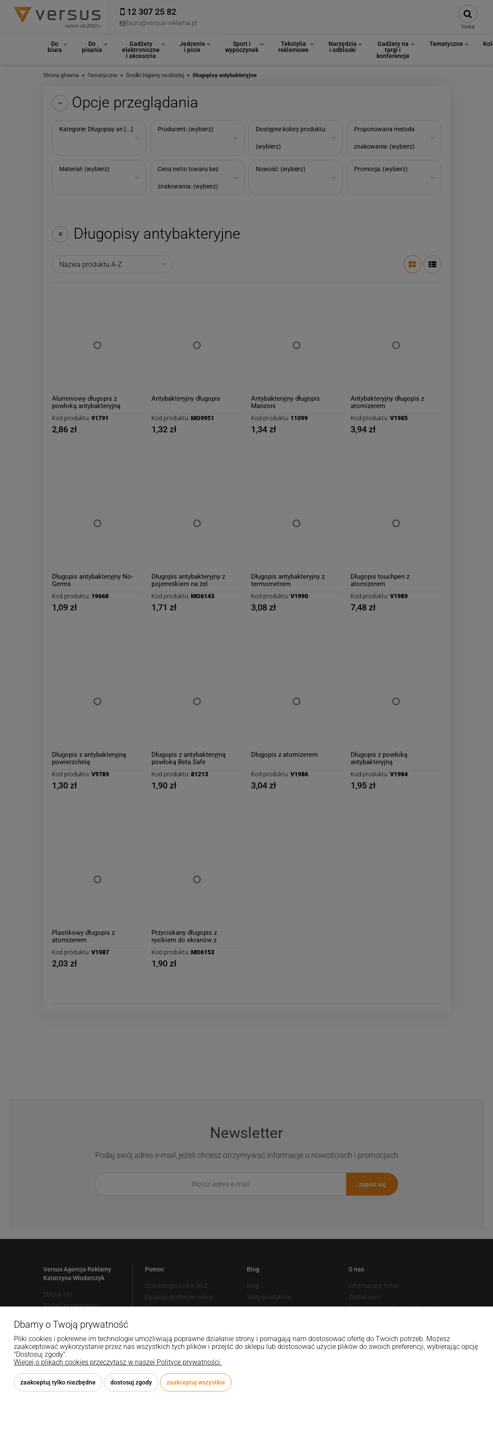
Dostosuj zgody (131, 1382)
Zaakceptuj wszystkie (196, 1382)
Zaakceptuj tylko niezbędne (58, 1382)
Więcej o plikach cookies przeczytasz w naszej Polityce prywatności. (118, 1362)
